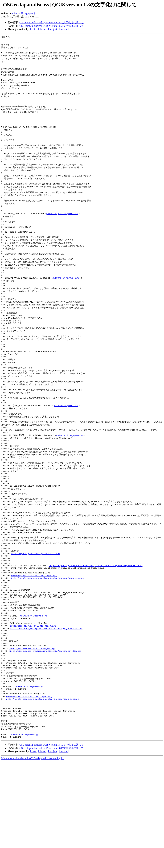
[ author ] (64, 29)
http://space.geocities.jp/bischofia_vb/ (35, 610)
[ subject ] (53, 29)
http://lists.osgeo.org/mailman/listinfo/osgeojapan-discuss (47, 639)
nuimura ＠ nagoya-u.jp (24, 13)
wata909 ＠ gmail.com (66, 446)
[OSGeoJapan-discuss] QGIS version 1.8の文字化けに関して (51, 22)
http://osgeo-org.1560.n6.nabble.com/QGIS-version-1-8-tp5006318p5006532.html (95, 625)
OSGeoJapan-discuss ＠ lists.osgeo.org (34, 636)
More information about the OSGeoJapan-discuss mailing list (32, 845)
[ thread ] (43, 29)
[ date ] (33, 29)
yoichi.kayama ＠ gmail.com (62, 233)
